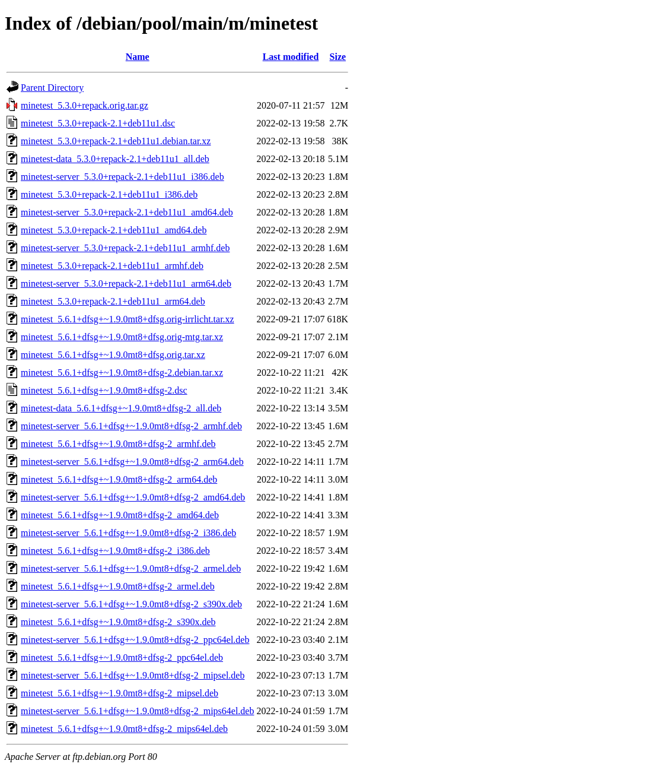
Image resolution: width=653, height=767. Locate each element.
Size (338, 57)
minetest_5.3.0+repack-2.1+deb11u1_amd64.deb (113, 230)
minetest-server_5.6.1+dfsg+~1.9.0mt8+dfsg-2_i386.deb (128, 533)
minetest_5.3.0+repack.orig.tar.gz (84, 105)
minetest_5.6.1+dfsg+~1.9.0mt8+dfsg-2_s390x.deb (118, 622)
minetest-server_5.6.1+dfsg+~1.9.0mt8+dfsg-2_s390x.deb (131, 604)
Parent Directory (52, 88)
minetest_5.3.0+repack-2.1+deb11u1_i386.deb (109, 194)
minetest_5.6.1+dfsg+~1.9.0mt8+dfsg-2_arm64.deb (119, 479)
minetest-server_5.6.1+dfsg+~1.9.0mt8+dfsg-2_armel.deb (131, 568)
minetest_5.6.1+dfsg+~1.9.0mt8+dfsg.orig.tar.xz (113, 355)
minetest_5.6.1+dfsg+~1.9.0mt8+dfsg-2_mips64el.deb (124, 729)
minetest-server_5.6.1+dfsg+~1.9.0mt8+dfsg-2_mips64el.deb (137, 711)
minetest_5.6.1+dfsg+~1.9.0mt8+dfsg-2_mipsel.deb (119, 693)
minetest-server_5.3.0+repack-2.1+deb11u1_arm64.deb (126, 283)
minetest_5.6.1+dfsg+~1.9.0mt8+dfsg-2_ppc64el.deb (122, 657)
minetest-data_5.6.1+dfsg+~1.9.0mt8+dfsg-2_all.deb (121, 408)
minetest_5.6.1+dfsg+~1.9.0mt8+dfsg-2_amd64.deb (120, 515)
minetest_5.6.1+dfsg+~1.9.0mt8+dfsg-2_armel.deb (118, 586)
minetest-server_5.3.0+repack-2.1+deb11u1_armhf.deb (125, 248)
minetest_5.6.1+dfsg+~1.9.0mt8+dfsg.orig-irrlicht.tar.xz (127, 319)
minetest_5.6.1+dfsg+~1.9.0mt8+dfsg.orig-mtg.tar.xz (122, 337)
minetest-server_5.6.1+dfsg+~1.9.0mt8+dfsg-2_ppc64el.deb (135, 640)
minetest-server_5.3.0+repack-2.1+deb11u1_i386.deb (122, 177)
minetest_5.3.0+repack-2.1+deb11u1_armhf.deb (112, 266)
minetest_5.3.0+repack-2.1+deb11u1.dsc (98, 123)
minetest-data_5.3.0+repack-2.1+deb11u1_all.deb (115, 159)
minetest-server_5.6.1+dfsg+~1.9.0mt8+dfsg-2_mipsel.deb (132, 675)
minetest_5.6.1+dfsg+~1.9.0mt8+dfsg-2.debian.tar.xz (122, 372)
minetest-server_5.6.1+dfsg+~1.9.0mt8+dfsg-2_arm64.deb (132, 462)
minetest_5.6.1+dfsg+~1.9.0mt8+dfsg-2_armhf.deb (118, 444)
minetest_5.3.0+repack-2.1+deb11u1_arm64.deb (113, 301)
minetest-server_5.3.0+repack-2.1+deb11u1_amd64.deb (127, 212)
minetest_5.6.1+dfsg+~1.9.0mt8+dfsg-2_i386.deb (115, 551)
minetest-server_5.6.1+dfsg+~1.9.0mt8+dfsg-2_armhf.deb (131, 426)
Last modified (291, 57)
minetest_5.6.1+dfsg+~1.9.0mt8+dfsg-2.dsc (104, 390)
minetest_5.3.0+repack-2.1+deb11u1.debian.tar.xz (116, 141)
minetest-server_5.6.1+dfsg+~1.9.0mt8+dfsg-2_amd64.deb (133, 497)
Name (137, 57)
